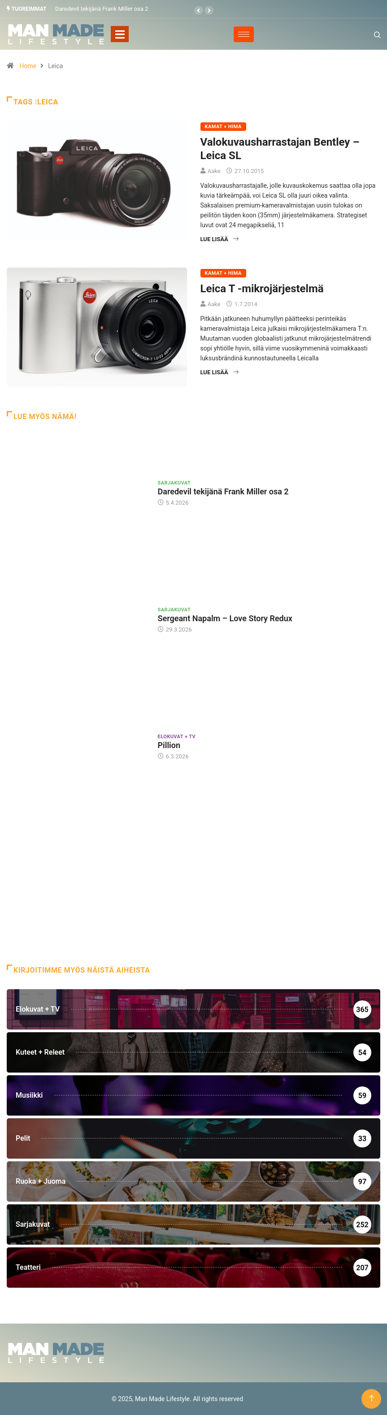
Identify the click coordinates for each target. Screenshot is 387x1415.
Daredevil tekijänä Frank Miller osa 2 (101, 8)
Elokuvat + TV (177, 737)
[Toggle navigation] (119, 34)
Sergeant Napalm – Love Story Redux (225, 618)
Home (27, 65)
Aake (214, 171)
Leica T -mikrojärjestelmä (262, 288)
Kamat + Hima (223, 127)
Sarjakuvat (174, 482)
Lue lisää (219, 239)
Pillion (169, 745)
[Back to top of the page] (371, 1398)
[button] (198, 10)
